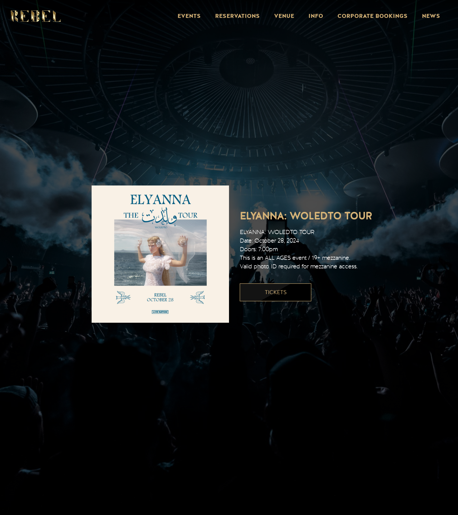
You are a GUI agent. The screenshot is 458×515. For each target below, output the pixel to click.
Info (315, 16)
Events (189, 16)
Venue (284, 16)
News (431, 16)
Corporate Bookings (372, 16)
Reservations (237, 16)
